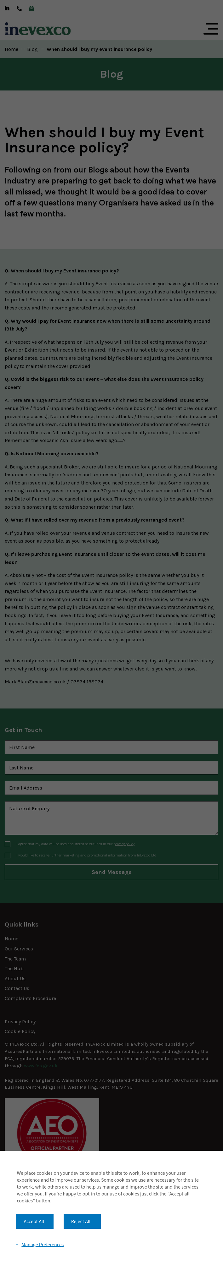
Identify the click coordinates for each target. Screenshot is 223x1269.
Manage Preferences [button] (42, 1244)
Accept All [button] (34, 1221)
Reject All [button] (80, 1221)
